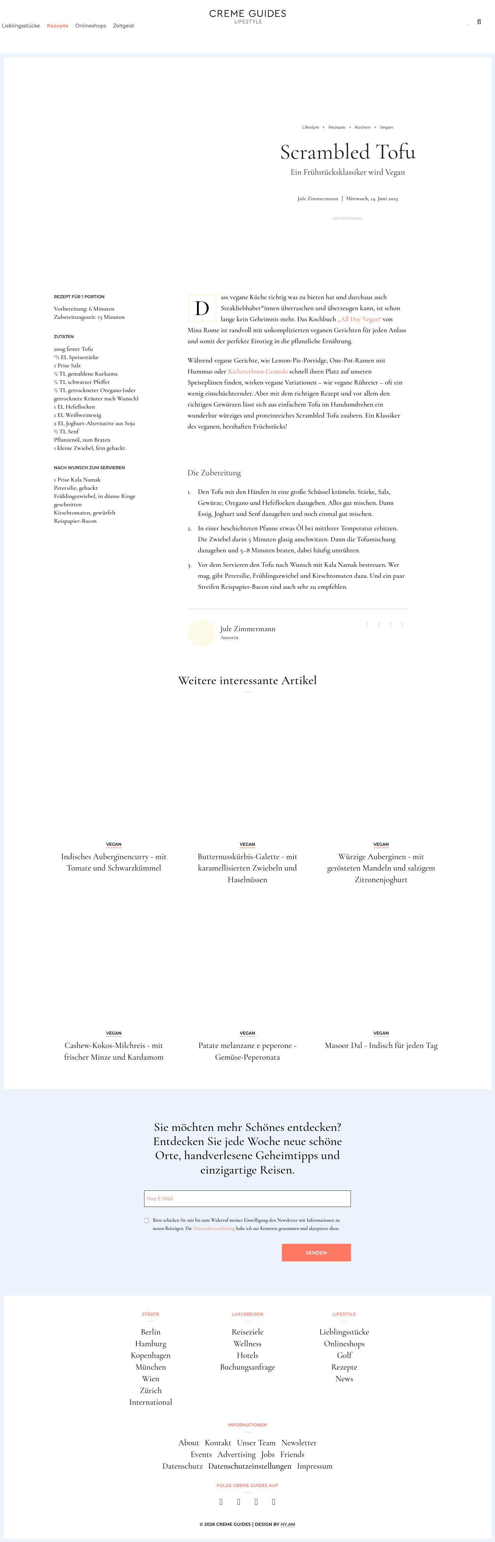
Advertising (236, 1454)
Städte (23, 22)
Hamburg (150, 1344)
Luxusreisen (65, 22)
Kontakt (218, 1443)
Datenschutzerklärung (214, 1228)
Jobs (268, 1454)
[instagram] (239, 1504)
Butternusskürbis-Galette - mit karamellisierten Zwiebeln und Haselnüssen (248, 868)
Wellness (247, 1344)
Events (201, 1454)
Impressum (315, 1466)
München (150, 1367)
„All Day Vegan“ (359, 319)
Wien (150, 1379)
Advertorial (347, 218)
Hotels (247, 1355)
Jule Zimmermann (318, 198)
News (344, 1379)
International (150, 1402)
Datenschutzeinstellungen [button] (249, 1466)
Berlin (151, 1332)
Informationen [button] (247, 1424)
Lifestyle (112, 22)
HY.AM (288, 1524)
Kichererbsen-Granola (258, 371)
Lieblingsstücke (33, 36)
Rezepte (70, 36)
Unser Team (256, 1443)
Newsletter (299, 1443)
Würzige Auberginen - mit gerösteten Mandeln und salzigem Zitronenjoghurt (381, 868)
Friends (292, 1454)
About (188, 1443)
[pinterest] (256, 1504)
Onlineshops (102, 36)
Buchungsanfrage (247, 1367)
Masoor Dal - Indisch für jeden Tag (381, 1045)
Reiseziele (247, 1332)
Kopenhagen (151, 1355)
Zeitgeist (135, 36)
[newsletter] (274, 1504)
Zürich (151, 1390)
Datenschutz (182, 1466)
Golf (344, 1355)
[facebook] (221, 1504)
